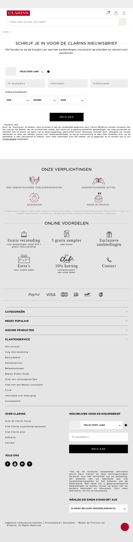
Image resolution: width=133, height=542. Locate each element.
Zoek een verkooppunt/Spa (21, 379)
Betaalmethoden (14, 368)
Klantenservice (13, 363)
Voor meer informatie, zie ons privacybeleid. (98, 489)
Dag (9, 100)
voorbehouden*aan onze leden (66, 267)
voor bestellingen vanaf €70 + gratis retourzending (24, 242)
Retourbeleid (12, 357)
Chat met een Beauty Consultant (24, 385)
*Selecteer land (29, 71)
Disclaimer (69, 523)
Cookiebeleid (12, 401)
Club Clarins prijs (15, 432)
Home (6, 32)
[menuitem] (108, 13)
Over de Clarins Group (18, 421)
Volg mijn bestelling (16, 352)
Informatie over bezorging (20, 395)
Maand (37, 100)
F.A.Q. (8, 390)
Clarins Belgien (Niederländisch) (93, 508)
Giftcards (10, 437)
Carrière (10, 443)
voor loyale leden (24, 266)
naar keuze (66, 241)
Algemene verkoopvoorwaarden (23, 523)
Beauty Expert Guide (17, 374)
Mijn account (12, 346)
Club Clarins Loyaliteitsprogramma (25, 426)
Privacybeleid (9, 139)
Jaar (63, 100)
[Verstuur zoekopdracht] (122, 22)
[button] (125, 527)
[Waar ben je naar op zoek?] (63, 22)
